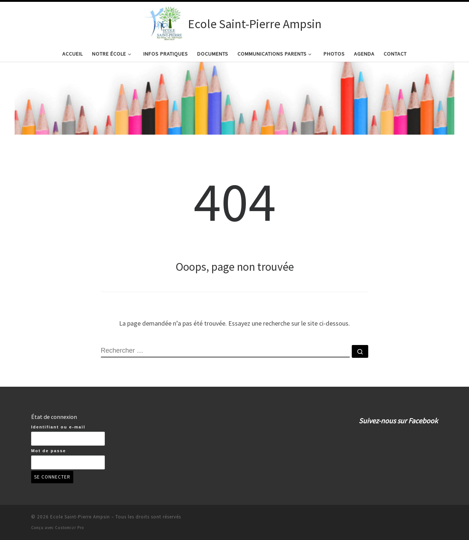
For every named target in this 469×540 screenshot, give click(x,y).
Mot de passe (48, 451)
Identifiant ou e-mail (58, 427)
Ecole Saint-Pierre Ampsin (80, 517)
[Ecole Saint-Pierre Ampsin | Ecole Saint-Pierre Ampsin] (165, 22)
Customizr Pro (69, 527)
